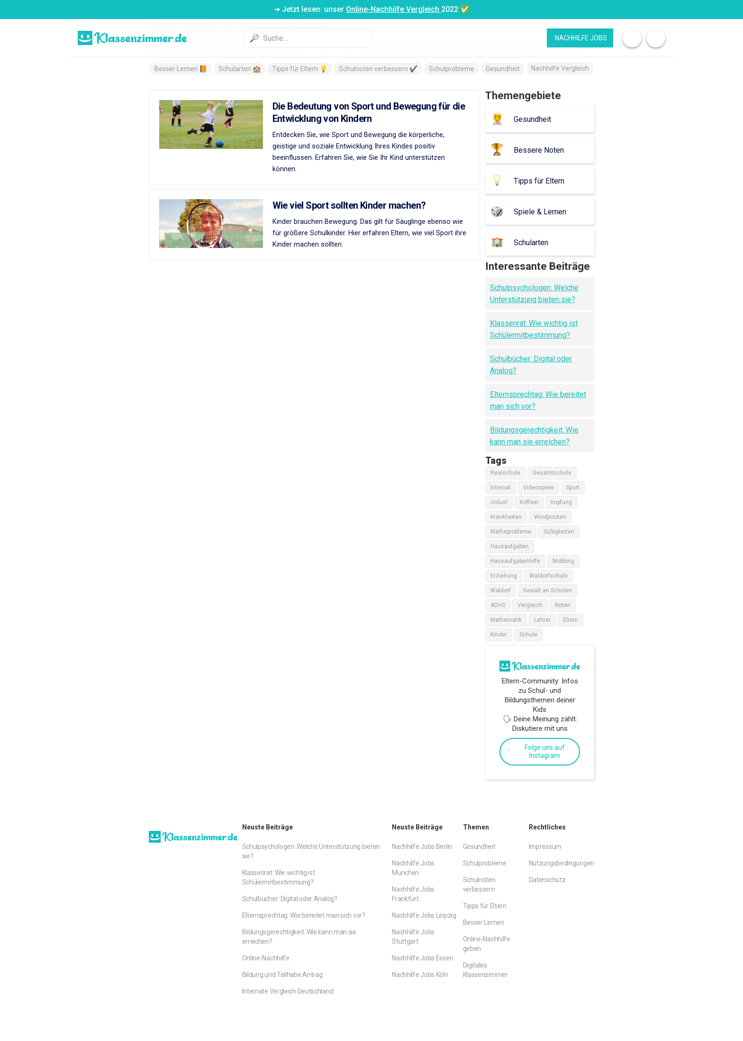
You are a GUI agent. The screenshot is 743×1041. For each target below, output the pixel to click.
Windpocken (550, 517)
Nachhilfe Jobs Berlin (422, 846)
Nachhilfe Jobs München (413, 867)
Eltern (570, 620)
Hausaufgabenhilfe (515, 561)
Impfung (561, 502)
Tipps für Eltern (485, 906)
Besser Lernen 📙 (180, 69)
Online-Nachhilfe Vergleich (393, 9)
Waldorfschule (548, 575)
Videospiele (538, 487)
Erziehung (503, 575)
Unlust (498, 502)
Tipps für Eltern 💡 (299, 69)
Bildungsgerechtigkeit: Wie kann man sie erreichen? (299, 936)
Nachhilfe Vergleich (560, 68)
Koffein (529, 502)
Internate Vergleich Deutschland (288, 991)
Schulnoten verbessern (479, 884)
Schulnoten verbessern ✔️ (378, 69)
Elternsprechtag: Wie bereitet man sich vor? (303, 915)
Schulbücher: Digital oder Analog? (289, 899)
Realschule (505, 473)
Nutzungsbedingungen (561, 863)
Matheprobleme (510, 531)
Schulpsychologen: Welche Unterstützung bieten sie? (311, 851)
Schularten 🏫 (239, 69)
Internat (500, 487)
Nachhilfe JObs (581, 38)
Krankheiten (506, 517)
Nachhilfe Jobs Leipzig (424, 915)
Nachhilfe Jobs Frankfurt (413, 894)
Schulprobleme (451, 69)
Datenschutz (547, 880)
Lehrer (542, 620)
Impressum (545, 846)
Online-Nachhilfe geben (486, 943)
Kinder (498, 634)
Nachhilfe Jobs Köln (420, 974)
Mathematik (506, 620)
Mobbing (563, 561)
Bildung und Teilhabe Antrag (282, 974)
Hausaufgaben (509, 546)
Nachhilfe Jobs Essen (422, 958)
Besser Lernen (483, 922)
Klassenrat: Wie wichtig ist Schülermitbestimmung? (278, 877)
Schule (528, 634)
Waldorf (500, 590)
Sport (573, 487)
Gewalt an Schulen (547, 590)
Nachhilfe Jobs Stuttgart (413, 936)
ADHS (497, 605)
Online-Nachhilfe (266, 958)
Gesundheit (503, 69)
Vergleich (530, 605)
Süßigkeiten (559, 531)
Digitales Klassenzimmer (485, 969)
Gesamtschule (552, 473)
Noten (563, 605)
